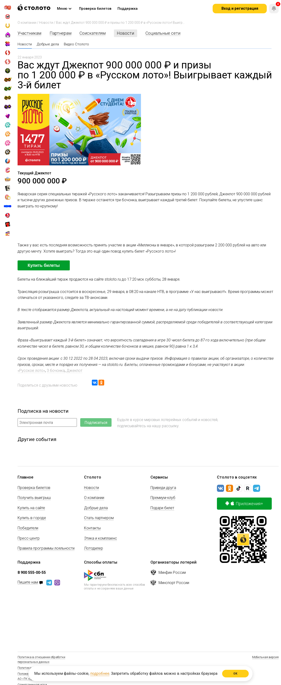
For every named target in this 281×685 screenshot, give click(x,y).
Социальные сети (162, 33)
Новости (46, 22)
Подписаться (95, 422)
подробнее (99, 673)
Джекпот (74, 370)
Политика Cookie (29, 668)
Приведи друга (163, 487)
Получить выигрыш (34, 497)
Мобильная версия (265, 657)
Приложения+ (244, 503)
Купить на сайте (31, 508)
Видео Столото (76, 44)
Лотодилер (93, 548)
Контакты (92, 528)
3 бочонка (56, 370)
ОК (235, 673)
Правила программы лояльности (46, 548)
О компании (27, 22)
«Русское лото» (31, 370)
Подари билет (162, 508)
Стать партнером (99, 518)
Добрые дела (48, 44)
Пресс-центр (29, 538)
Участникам (29, 33)
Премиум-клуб (162, 497)
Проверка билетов (34, 487)
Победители (28, 528)
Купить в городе (32, 518)
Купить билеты (44, 265)
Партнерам (60, 33)
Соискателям (93, 33)
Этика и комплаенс (100, 538)
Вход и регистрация (239, 8)
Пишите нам (28, 582)
